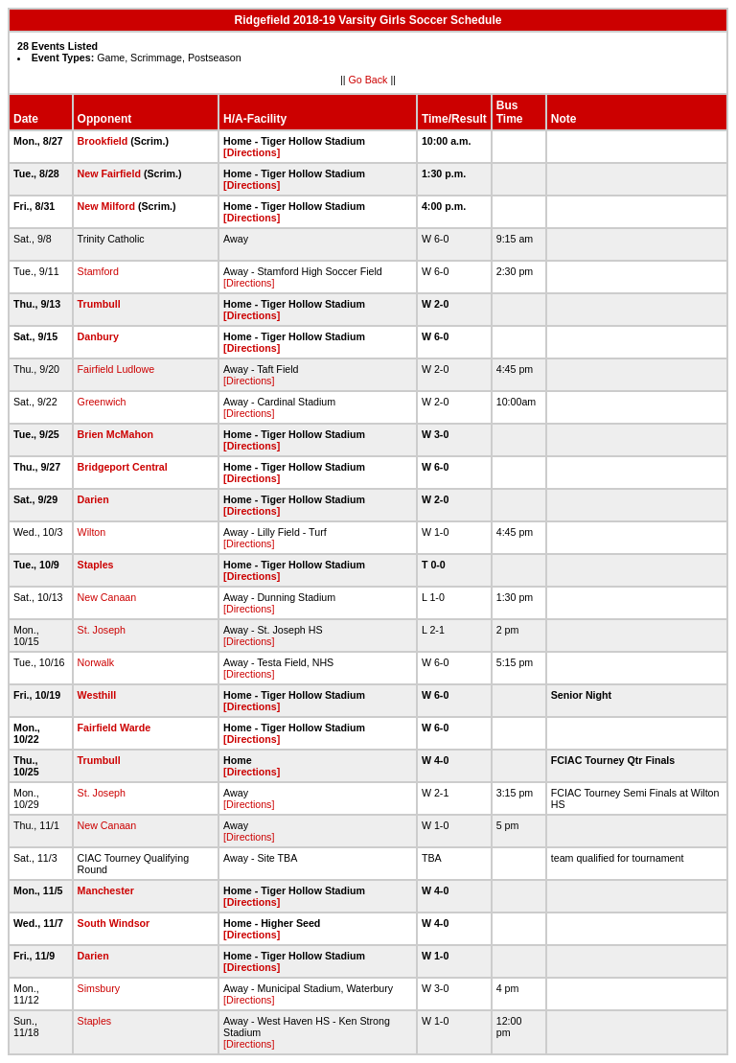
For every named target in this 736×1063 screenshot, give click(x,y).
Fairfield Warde (114, 727)
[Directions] (251, 152)
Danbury (98, 336)
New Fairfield (109, 173)
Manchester (106, 890)
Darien (93, 499)
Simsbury (99, 988)
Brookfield (103, 141)
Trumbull (99, 304)
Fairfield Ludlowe (116, 369)
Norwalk (96, 662)
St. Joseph (102, 629)
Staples (96, 564)
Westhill (97, 695)
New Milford (106, 206)
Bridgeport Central (123, 467)
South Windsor (114, 923)
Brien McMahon (115, 434)
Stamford (98, 271)
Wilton (92, 532)
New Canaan (107, 597)
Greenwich (102, 401)
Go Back (368, 79)
